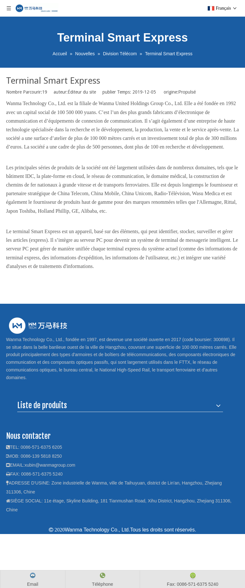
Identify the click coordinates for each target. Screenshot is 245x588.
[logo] (38, 325)
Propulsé (187, 92)
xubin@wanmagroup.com (50, 465)
